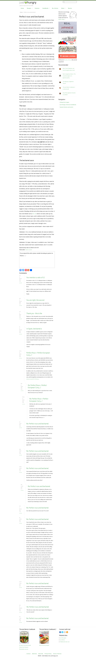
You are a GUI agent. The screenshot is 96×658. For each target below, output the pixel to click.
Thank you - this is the (34, 313)
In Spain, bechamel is (34, 329)
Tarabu (66, 59)
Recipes (29, 8)
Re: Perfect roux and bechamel (37, 423)
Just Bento (62, 639)
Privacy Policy (48, 653)
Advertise (34, 653)
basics (27, 249)
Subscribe (40, 653)
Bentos (70, 8)
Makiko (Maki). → (62, 19)
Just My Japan (63, 637)
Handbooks (45, 8)
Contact (28, 653)
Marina (69, 59)
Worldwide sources (23, 649)
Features (37, 8)
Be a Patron (55, 8)
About (62, 8)
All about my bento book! (25, 645)
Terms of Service (57, 653)
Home (22, 8)
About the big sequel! (44, 645)
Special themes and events (66, 107)
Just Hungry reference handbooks (68, 104)
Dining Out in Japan (64, 102)
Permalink (20, 305)
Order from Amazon (23, 647)
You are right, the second (35, 300)
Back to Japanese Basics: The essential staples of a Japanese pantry (69, 75)
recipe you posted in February (32, 379)
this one (34, 213)
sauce (30, 249)
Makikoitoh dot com (64, 641)
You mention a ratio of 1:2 (35, 277)
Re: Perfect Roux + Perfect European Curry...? (37, 386)
